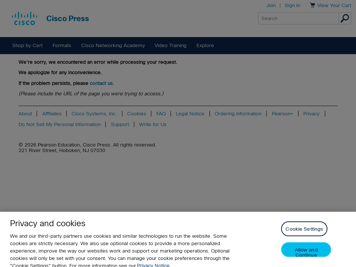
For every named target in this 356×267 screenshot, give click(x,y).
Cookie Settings (304, 232)
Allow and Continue (306, 255)
